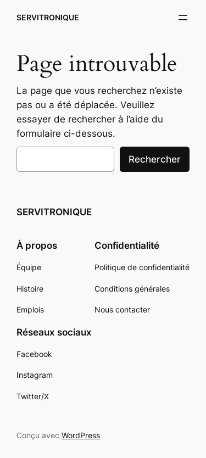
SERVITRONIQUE (47, 17)
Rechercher (155, 159)
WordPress (81, 435)
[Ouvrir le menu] (183, 17)
